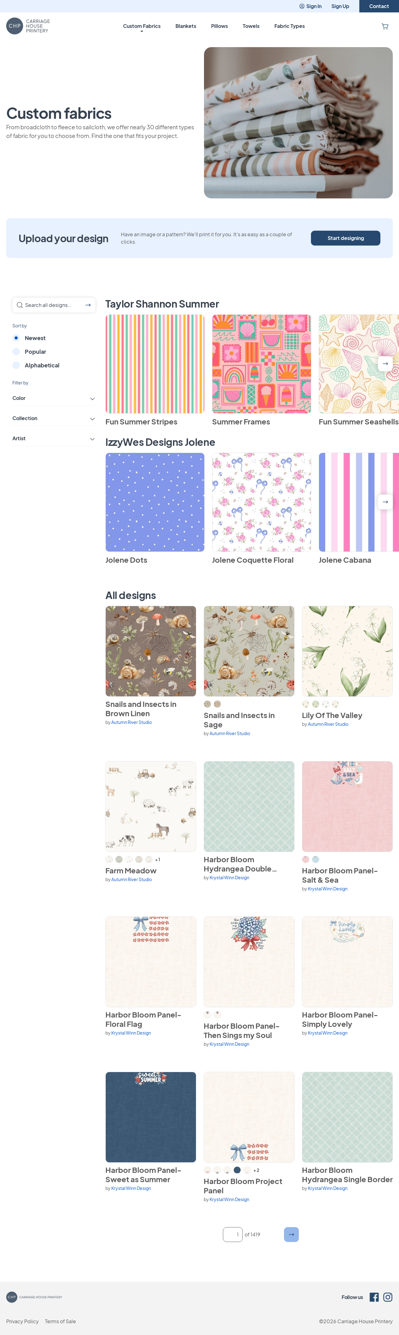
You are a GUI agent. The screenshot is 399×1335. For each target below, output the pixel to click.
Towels (251, 26)
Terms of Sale (60, 1321)
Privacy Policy (22, 1321)
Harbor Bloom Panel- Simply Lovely (340, 1019)
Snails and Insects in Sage (239, 719)
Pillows (219, 26)
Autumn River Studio (131, 722)
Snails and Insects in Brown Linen (140, 708)
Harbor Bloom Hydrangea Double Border (238, 863)
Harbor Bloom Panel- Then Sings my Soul (242, 1030)
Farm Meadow (131, 870)
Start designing (346, 238)
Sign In (310, 6)
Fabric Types (289, 26)
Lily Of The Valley (332, 715)
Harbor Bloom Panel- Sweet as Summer (143, 1174)
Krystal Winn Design (229, 877)
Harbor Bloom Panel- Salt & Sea (340, 875)
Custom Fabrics (142, 26)
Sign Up (340, 6)
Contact (379, 6)
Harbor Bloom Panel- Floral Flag (143, 1019)
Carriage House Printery (365, 1321)
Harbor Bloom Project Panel (243, 1185)
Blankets (185, 26)
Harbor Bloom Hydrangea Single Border (347, 1174)
